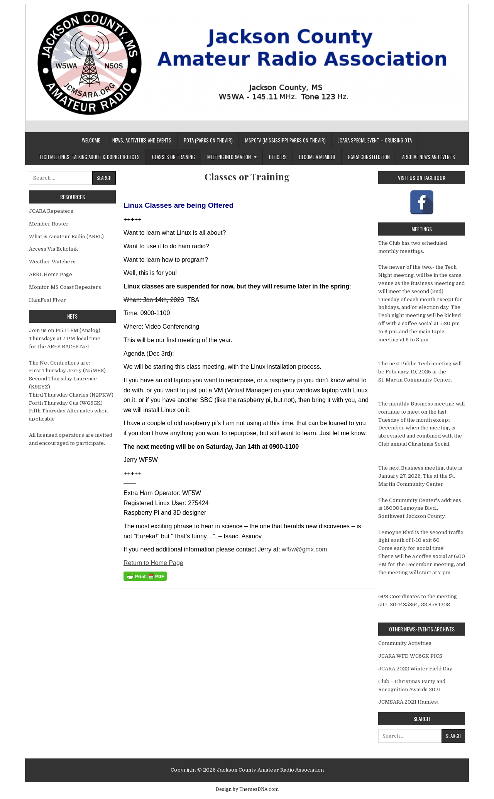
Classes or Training (173, 157)
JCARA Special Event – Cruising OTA (375, 140)
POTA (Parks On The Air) (208, 140)
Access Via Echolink (53, 249)
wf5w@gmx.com (304, 549)
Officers (278, 157)
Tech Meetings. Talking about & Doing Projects (89, 157)
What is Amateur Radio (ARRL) (66, 236)
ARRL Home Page (50, 274)
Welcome (91, 140)
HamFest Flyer (47, 300)
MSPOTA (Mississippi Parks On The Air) (285, 140)
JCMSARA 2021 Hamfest (408, 702)
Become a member (317, 157)
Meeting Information (229, 157)
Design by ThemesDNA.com (247, 789)
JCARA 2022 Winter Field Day (415, 669)
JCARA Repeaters (51, 211)
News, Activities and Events (141, 140)
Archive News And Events (428, 157)
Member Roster (49, 224)
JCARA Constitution (369, 157)
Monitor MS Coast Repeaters (65, 287)
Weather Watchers (52, 262)
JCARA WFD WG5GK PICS (410, 656)
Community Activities (404, 643)
